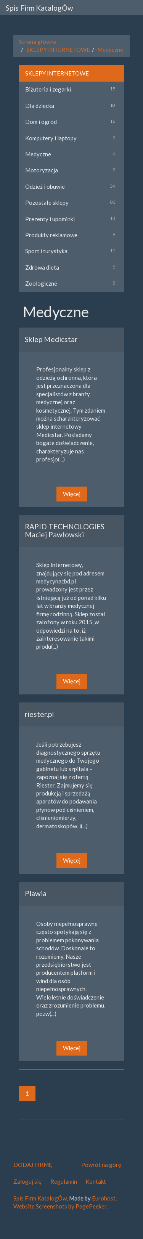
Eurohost (104, 1198)
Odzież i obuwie (45, 186)
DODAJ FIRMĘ (32, 1164)
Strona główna (37, 41)
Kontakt (95, 1181)
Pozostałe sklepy (47, 202)
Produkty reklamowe (51, 234)
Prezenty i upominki (50, 218)
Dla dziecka (39, 105)
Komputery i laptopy (51, 138)
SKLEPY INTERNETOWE (58, 49)
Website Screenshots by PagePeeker (59, 1206)
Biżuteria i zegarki (48, 89)
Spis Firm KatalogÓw (39, 7)
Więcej (71, 493)
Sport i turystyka (46, 250)
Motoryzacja (41, 170)
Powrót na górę (101, 1164)
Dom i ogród (41, 121)
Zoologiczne (41, 283)
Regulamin (63, 1181)
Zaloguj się (27, 1181)
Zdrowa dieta (42, 267)
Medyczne (110, 49)
